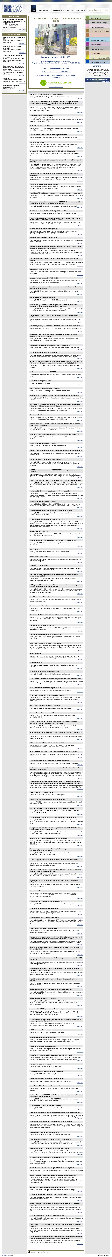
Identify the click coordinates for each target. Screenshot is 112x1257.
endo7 (11, 1255)
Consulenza (70, 10)
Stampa (78, 10)
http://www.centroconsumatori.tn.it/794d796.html (56, 72)
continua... (22, 29)
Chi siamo (39, 10)
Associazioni (47, 10)
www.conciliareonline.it (56, 87)
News (83, 10)
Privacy (108, 1255)
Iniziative (63, 10)
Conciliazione (56, 10)
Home (33, 10)
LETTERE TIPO (98, 66)
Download (98, 10)
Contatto (91, 10)
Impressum (101, 1255)
